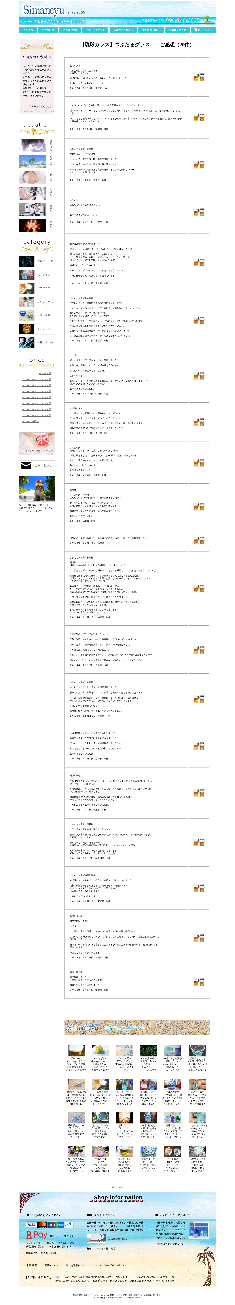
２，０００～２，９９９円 (36, 385)
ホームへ (117, 1187)
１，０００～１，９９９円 (36, 379)
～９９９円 (45, 373)
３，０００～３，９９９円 (36, 391)
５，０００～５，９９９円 (36, 403)
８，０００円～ (30, 421)
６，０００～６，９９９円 (36, 409)
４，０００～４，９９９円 (36, 397)
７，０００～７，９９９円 (36, 415)
